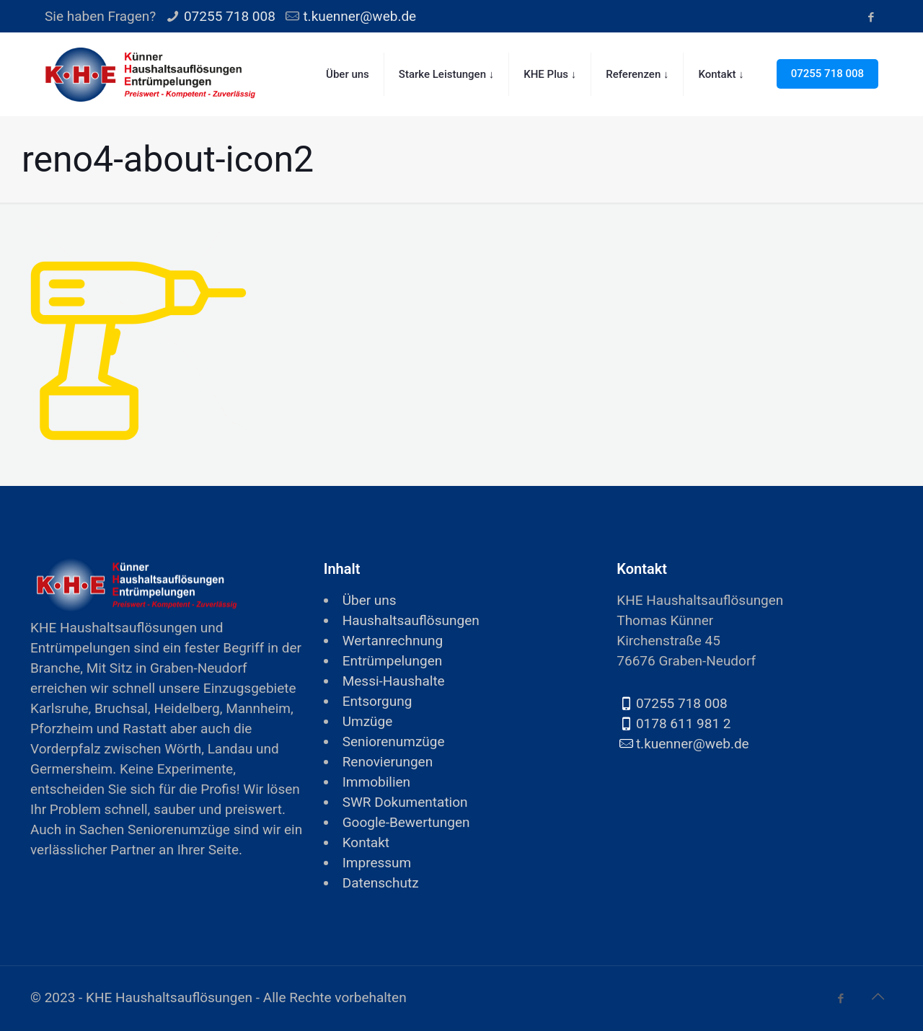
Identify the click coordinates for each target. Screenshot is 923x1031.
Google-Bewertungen (406, 822)
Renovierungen (388, 761)
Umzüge (368, 721)
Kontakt (366, 842)
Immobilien (376, 782)
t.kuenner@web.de (359, 16)
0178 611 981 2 (683, 723)
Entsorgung (377, 701)
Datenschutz (381, 883)
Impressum (377, 862)
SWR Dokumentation (405, 802)
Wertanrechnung (393, 640)
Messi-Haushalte (394, 681)
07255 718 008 (229, 16)
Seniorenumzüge (394, 741)
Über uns (370, 600)
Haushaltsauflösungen (411, 620)
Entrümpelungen (393, 660)
